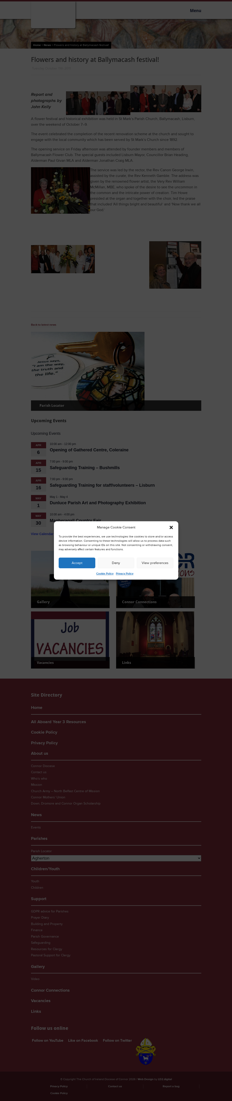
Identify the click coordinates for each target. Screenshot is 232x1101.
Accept (77, 563)
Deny (116, 563)
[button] (171, 527)
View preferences (155, 563)
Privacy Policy (124, 573)
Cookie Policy (105, 573)
